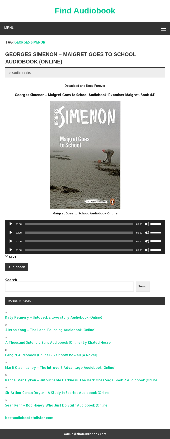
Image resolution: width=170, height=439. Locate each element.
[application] (85, 224)
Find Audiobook (85, 10)
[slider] (79, 224)
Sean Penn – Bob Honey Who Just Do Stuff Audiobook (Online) (57, 405)
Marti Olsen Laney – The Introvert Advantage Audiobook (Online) (60, 367)
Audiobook (16, 267)
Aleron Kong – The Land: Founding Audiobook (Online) (50, 329)
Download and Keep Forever (85, 86)
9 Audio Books (20, 73)
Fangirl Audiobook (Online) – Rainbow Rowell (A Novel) (51, 355)
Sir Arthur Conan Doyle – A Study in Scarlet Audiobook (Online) (58, 392)
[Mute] (147, 224)
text (12, 257)
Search (11, 279)
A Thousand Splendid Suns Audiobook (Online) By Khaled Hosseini (59, 342)
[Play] (11, 224)
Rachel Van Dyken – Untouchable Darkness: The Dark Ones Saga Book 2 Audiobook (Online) (81, 380)
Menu (9, 28)
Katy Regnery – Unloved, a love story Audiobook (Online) (53, 317)
